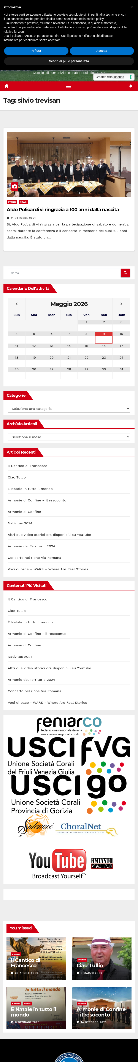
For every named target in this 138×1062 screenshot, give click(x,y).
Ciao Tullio (17, 477)
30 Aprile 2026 (26, 972)
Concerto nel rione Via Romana (34, 558)
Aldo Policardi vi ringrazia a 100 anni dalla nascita (63, 209)
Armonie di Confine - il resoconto (37, 634)
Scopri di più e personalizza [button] (69, 61)
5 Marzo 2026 (91, 972)
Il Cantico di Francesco (27, 466)
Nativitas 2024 (20, 523)
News (23, 202)
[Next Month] (121, 304)
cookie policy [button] (94, 19)
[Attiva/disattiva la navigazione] (68, 86)
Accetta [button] (101, 50)
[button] (132, 6)
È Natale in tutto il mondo (30, 489)
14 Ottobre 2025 (94, 1022)
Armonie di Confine (24, 512)
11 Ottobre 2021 (23, 217)
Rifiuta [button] (36, 50)
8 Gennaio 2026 (27, 1022)
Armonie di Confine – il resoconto (37, 500)
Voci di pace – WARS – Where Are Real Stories (48, 569)
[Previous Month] (16, 304)
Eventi (12, 202)
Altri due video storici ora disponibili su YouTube (49, 535)
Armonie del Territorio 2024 (31, 546)
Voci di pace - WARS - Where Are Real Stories (47, 702)
